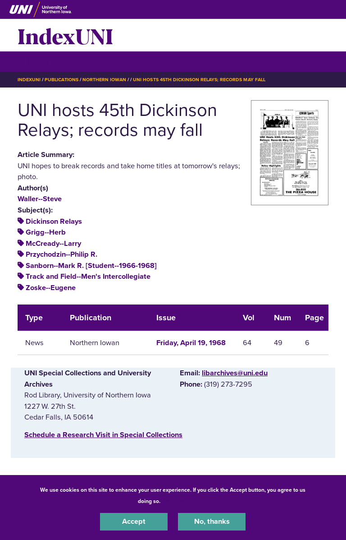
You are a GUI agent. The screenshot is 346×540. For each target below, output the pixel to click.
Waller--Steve (40, 198)
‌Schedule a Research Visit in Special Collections (103, 434)
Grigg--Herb (46, 232)
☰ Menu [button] (34, 61)
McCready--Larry (53, 243)
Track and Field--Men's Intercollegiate (88, 276)
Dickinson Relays (54, 221)
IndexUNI (65, 35)
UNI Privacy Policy (185, 501)
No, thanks (212, 521)
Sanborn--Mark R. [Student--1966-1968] (91, 265)
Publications (61, 80)
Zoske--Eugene (51, 287)
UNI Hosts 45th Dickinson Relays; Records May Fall (199, 80)
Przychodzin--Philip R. (61, 254)
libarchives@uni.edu (235, 373)
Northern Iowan (104, 80)
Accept (134, 521)
